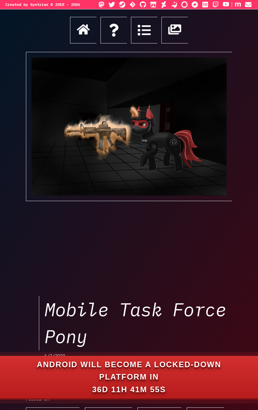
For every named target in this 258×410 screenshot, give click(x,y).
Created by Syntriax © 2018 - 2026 (42, 4)
